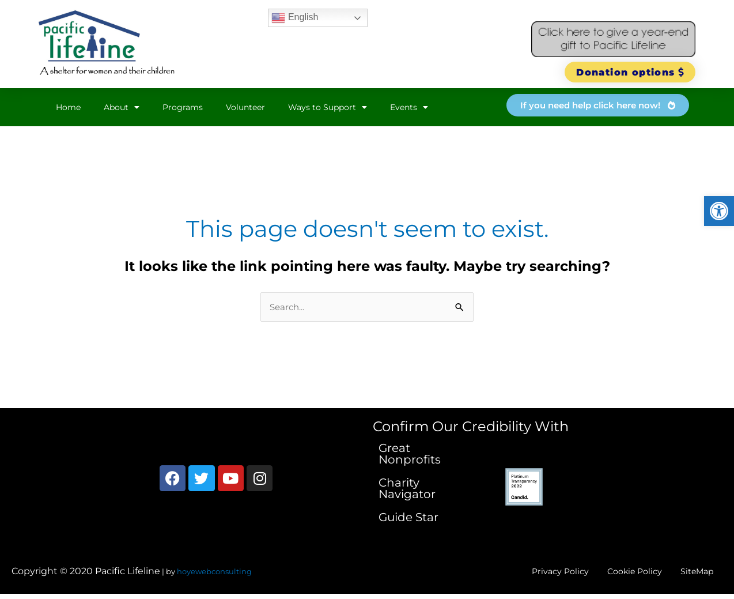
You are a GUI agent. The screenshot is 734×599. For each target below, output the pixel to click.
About (121, 107)
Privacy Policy (535, 573)
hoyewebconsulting (214, 574)
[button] (719, 211)
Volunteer (245, 107)
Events (409, 107)
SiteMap (692, 573)
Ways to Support (327, 107)
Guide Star (408, 518)
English (294, 18)
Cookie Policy (619, 573)
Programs (182, 107)
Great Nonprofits (410, 454)
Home (68, 107)
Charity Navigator (407, 489)
